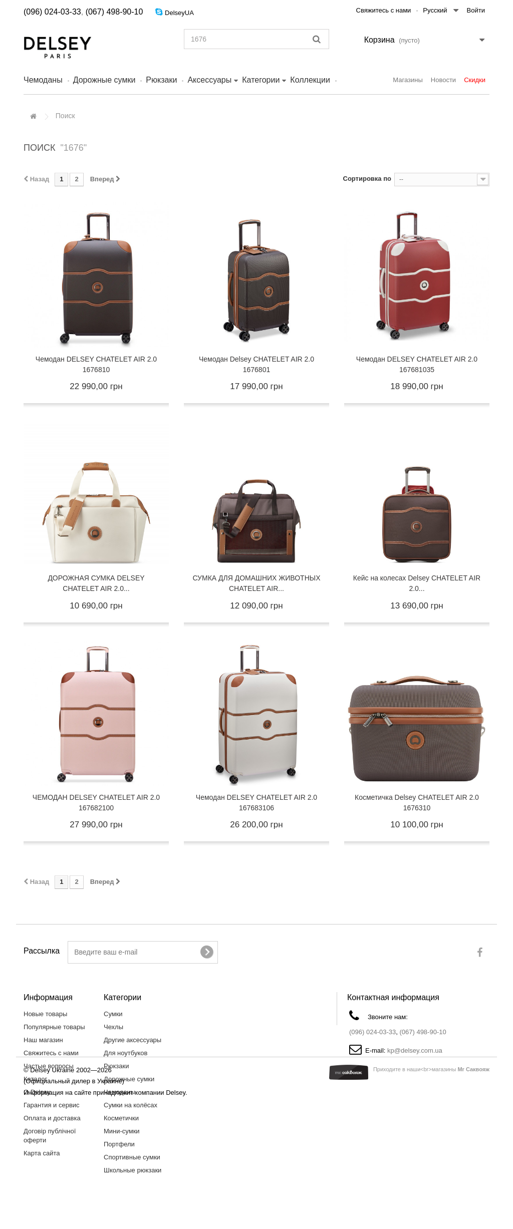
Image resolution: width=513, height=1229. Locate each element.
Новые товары (45, 1014)
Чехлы (113, 1027)
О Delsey (37, 1092)
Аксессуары (209, 80)
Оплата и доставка (52, 1118)
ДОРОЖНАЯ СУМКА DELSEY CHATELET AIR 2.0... (96, 583)
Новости (443, 80)
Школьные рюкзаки (132, 1170)
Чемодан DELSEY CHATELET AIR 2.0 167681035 (416, 364)
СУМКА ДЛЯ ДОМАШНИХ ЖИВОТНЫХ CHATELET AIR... (256, 583)
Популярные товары (54, 1027)
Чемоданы (43, 80)
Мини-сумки (122, 1131)
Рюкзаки (161, 80)
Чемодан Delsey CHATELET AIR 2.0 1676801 (256, 364)
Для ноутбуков (125, 1053)
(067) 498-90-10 (114, 12)
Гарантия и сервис (52, 1105)
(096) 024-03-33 (52, 12)
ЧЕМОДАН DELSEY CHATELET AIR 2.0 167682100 (96, 802)
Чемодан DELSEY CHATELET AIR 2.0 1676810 (96, 364)
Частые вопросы (49, 1066)
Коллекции (310, 80)
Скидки (474, 80)
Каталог (35, 1079)
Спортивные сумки (132, 1157)
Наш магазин (43, 1040)
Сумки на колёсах (130, 1105)
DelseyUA (179, 13)
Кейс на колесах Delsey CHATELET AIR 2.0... (416, 583)
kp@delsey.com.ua (414, 1050)
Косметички (121, 1118)
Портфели (119, 1144)
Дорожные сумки (104, 80)
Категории (261, 80)
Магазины (408, 80)
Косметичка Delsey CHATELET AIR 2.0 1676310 (417, 802)
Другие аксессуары (132, 1040)
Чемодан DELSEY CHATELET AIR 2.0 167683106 (256, 802)
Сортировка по (367, 178)
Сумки (113, 1014)
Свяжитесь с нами (383, 10)
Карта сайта (42, 1153)
